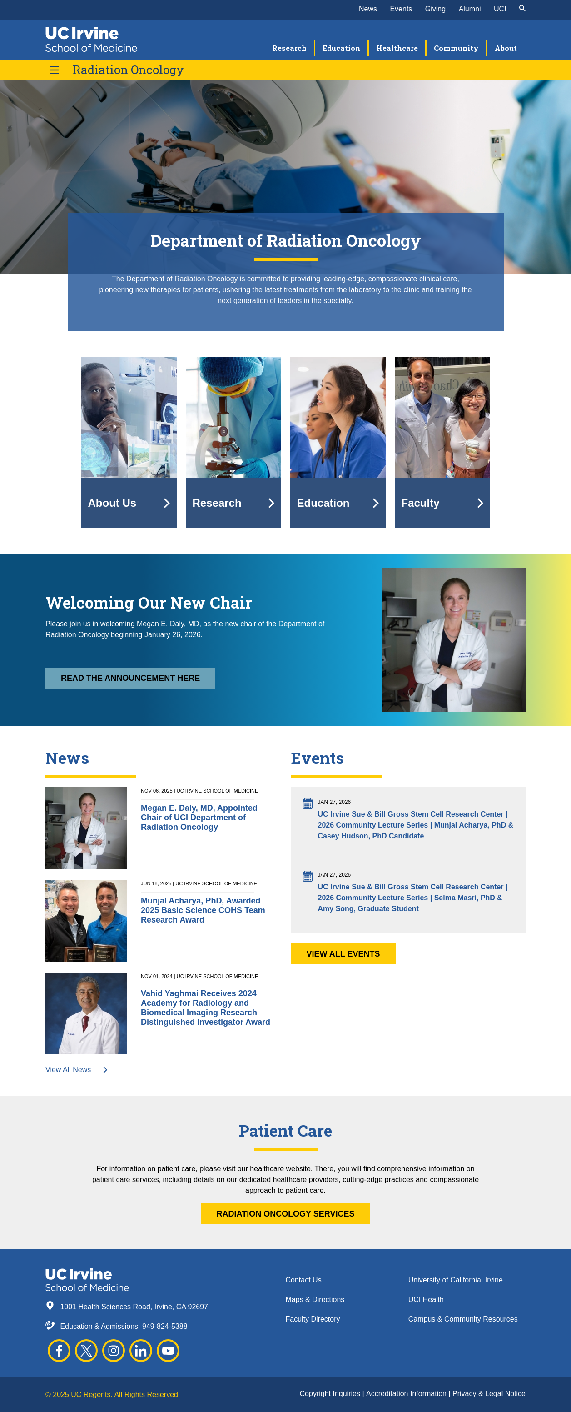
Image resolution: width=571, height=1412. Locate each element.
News (368, 9)
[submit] (522, 9)
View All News (77, 1069)
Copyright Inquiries (331, 1393)
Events (401, 9)
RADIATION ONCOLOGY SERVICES (285, 1213)
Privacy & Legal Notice (489, 1393)
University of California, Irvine (455, 1280)
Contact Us (304, 1280)
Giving (435, 9)
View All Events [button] (343, 953)
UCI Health (426, 1299)
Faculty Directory (313, 1319)
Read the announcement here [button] (130, 678)
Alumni (470, 9)
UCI (500, 9)
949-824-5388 (165, 1326)
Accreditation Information (407, 1393)
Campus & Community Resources (463, 1319)
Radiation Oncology (128, 70)
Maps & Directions (315, 1299)
